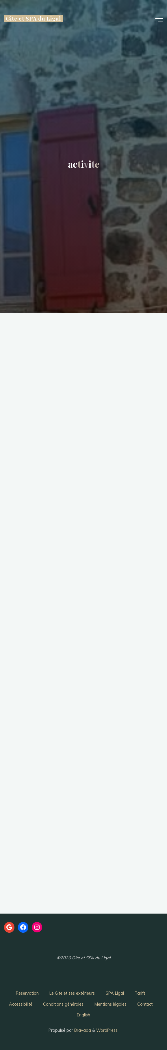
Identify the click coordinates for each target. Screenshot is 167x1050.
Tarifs (140, 993)
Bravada (82, 1030)
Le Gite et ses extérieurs (72, 993)
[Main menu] (158, 18)
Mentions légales (110, 1004)
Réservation (27, 993)
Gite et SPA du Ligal (33, 18)
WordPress (107, 1030)
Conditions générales (63, 1004)
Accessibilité (20, 1004)
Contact (145, 1004)
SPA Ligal (115, 993)
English (83, 1015)
